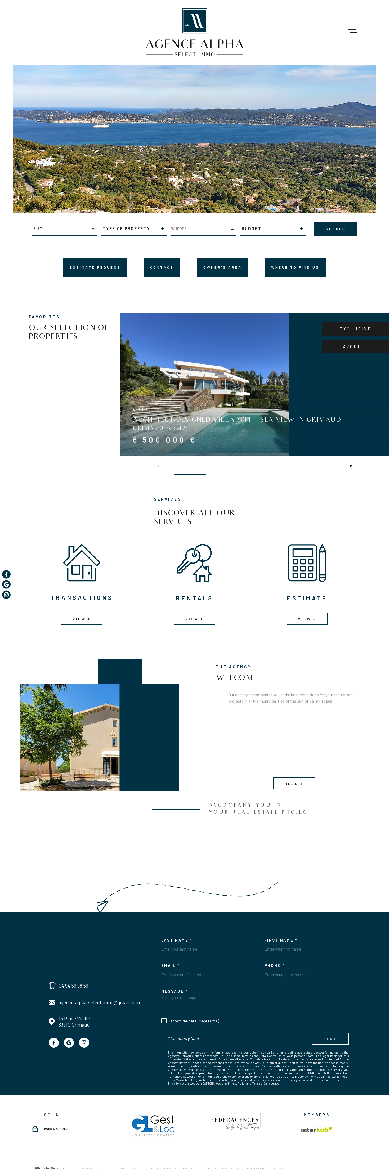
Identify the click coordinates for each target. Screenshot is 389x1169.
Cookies (280, 1145)
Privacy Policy (237, 1059)
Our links (244, 1145)
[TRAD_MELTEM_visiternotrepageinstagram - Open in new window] (84, 1019)
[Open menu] (352, 32)
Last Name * (177, 916)
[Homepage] (194, 32)
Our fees (175, 1145)
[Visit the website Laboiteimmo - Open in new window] (50, 1145)
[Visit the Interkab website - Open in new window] (316, 1105)
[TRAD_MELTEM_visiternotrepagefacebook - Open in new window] (54, 1019)
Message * (174, 967)
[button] (349, 466)
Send (330, 1015)
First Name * (281, 916)
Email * (170, 942)
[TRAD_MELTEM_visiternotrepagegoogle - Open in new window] (69, 1019)
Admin (229, 1145)
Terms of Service (263, 1059)
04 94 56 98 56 (73, 962)
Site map (191, 1145)
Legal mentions (210, 1145)
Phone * (275, 942)
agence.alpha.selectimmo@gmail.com (99, 978)
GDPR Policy (262, 1145)
